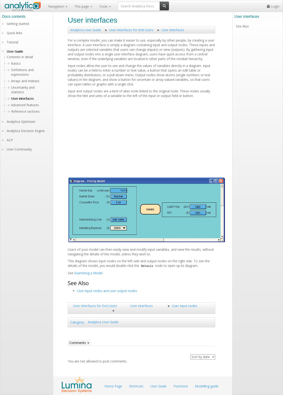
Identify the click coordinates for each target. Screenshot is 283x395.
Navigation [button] (58, 6)
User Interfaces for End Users (131, 30)
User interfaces (173, 30)
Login (273, 6)
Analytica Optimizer (21, 121)
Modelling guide (206, 386)
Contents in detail (20, 57)
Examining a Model (88, 273)
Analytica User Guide (85, 30)
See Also (242, 26)
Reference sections (25, 111)
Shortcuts (136, 386)
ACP (10, 140)
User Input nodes (185, 306)
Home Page (113, 386)
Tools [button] (105, 6)
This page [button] (83, 6)
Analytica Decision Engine (26, 131)
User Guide (15, 51)
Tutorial (12, 42)
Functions (181, 386)
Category (77, 322)
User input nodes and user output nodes (107, 291)
